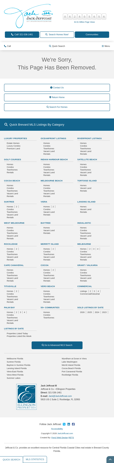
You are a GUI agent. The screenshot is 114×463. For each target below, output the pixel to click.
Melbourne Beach (52, 181)
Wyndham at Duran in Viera (74, 358)
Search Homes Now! (57, 34)
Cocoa (44, 265)
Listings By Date (14, 328)
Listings (83, 291)
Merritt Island (50, 244)
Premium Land (13, 148)
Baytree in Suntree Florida (18, 365)
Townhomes (48, 148)
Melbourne (84, 244)
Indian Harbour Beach (54, 159)
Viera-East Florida (15, 371)
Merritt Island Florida (71, 365)
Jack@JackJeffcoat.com (60, 396)
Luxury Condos (13, 146)
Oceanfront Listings (53, 138)
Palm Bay (9, 307)
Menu (106, 46)
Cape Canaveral (14, 265)
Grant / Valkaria (87, 265)
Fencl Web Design (59, 437)
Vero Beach (48, 286)
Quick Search (57, 46)
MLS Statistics (35, 459)
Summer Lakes (13, 378)
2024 (97, 312)
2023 (104, 312)
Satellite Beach (87, 159)
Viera (44, 202)
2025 (89, 312)
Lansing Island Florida (17, 368)
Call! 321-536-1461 (22, 34)
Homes (46, 143)
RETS (71, 437)
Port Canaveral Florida (72, 371)
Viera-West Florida (15, 375)
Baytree (46, 223)
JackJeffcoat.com (65, 433)
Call (7, 46)
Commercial (84, 286)
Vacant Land (49, 151)
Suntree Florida (14, 362)
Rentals (46, 154)
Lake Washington (69, 362)
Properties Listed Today (17, 333)
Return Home (57, 97)
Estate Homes (13, 143)
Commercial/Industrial (90, 294)
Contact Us (57, 87)
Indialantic (84, 223)
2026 (82, 312)
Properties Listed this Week (19, 336)
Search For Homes (57, 107)
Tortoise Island (87, 181)
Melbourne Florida (15, 358)
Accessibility (57, 429)
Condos (46, 146)
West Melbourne (14, 223)
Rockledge (11, 244)
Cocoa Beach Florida (71, 368)
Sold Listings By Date (90, 307)
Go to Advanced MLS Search (57, 345)
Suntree (9, 202)
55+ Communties (50, 307)
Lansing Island (86, 202)
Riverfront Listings (89, 138)
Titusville (10, 286)
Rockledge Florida (70, 375)
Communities (92, 34)
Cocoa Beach (12, 181)
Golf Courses (12, 159)
